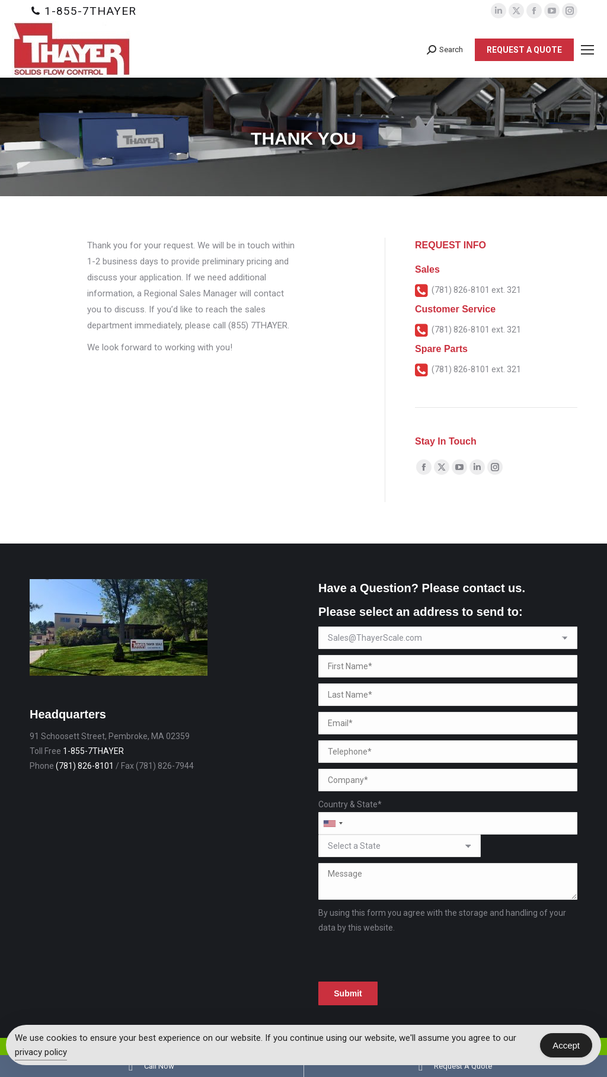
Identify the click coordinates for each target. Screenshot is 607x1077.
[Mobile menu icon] (587, 49)
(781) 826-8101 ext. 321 (476, 290)
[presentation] (408, 958)
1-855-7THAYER (90, 11)
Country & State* (350, 804)
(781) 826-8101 (85, 766)
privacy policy (41, 1052)
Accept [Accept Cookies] (566, 1045)
